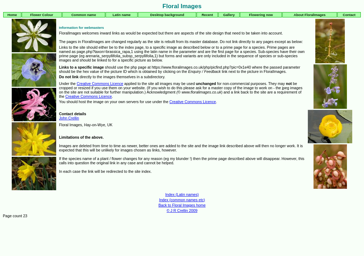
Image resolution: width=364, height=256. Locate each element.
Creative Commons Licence (100, 83)
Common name (83, 15)
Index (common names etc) (182, 200)
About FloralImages (310, 15)
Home (12, 15)
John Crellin (69, 118)
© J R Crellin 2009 (182, 210)
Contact (349, 15)
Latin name (122, 15)
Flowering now (261, 15)
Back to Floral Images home (182, 205)
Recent (207, 15)
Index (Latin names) (182, 194)
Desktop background (167, 15)
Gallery (229, 15)
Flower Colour (41, 15)
